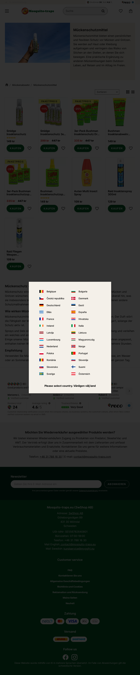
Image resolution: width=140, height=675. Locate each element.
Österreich (84, 373)
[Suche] (103, 11)
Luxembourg (53, 339)
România (51, 360)
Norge (82, 346)
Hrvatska (83, 318)
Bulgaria (83, 291)
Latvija (50, 332)
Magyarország (87, 339)
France (50, 318)
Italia (81, 325)
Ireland (50, 325)
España (83, 312)
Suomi (82, 367)
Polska (50, 353)
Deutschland (53, 305)
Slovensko (52, 367)
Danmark (83, 298)
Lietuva (82, 332)
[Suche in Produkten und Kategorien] (85, 11)
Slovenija (83, 360)
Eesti (81, 305)
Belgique (51, 291)
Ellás (49, 312)
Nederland (52, 346)
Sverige (51, 373)
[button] (7, 11)
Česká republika (55, 298)
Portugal (83, 353)
